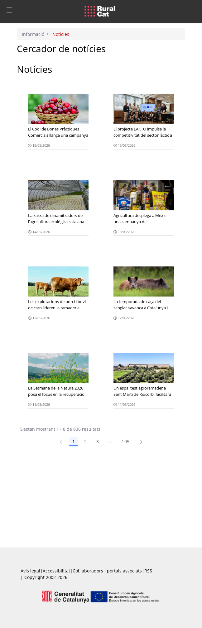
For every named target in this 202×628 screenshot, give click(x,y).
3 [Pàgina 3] (97, 441)
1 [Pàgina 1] (73, 441)
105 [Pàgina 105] (125, 441)
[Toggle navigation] (9, 9)
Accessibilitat (56, 571)
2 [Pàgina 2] (85, 441)
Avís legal (30, 571)
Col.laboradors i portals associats (107, 571)
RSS (148, 571)
